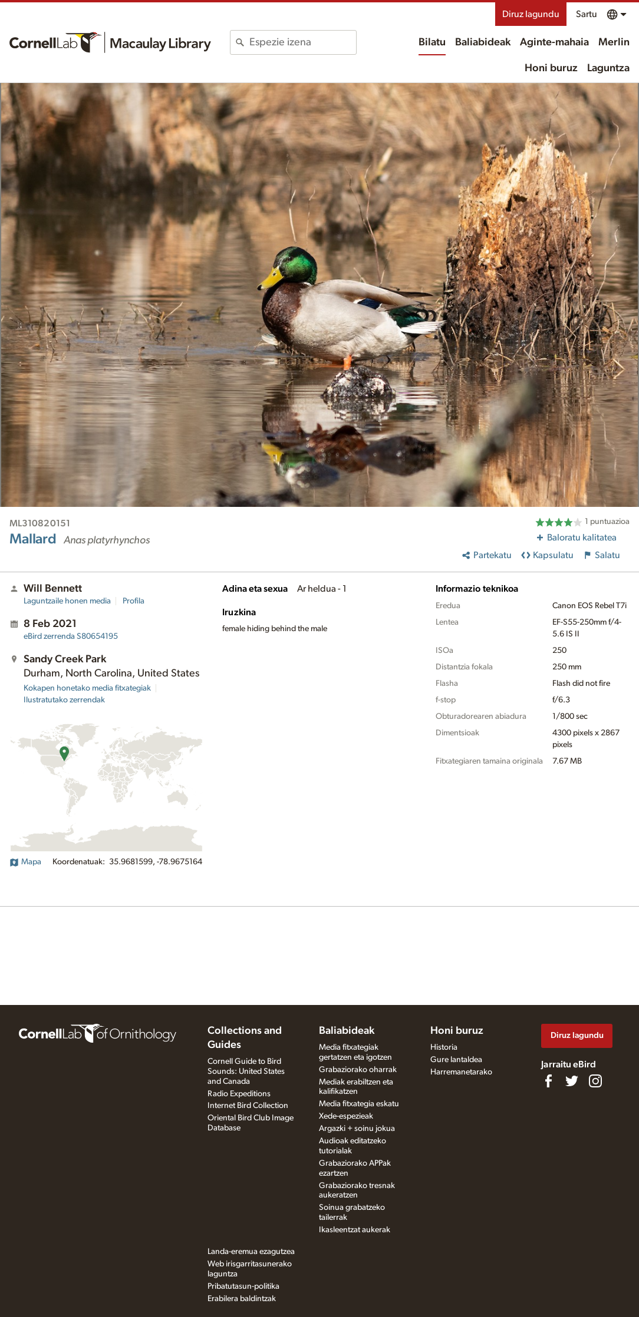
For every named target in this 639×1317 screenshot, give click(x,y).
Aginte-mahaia (554, 42)
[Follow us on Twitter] (572, 1081)
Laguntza (608, 68)
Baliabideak (482, 42)
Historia (443, 1047)
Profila (133, 601)
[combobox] (302, 42)
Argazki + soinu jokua (357, 1128)
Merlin (614, 42)
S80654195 (71, 636)
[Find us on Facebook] (548, 1081)
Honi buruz (551, 68)
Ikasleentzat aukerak (354, 1230)
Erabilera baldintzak (241, 1299)
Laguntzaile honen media (67, 601)
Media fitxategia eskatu (359, 1104)
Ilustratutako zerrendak (64, 700)
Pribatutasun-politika (243, 1286)
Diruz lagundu (530, 14)
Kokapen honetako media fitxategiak (87, 688)
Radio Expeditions (239, 1094)
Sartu (586, 14)
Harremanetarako (461, 1072)
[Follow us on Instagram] (595, 1081)
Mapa (25, 862)
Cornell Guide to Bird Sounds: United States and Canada (246, 1071)
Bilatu (432, 42)
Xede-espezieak (346, 1116)
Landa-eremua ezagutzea (251, 1252)
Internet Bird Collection (247, 1106)
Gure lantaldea (456, 1060)
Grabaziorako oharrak (358, 1070)
